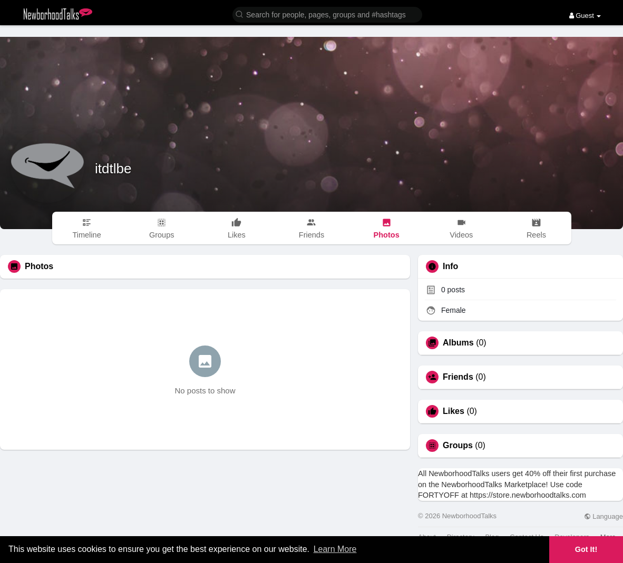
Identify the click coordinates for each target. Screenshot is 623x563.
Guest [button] (585, 15)
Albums (458, 343)
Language (603, 516)
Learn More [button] (335, 549)
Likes (453, 411)
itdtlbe (113, 168)
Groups (458, 445)
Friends (458, 377)
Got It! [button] (586, 549)
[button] (327, 14)
